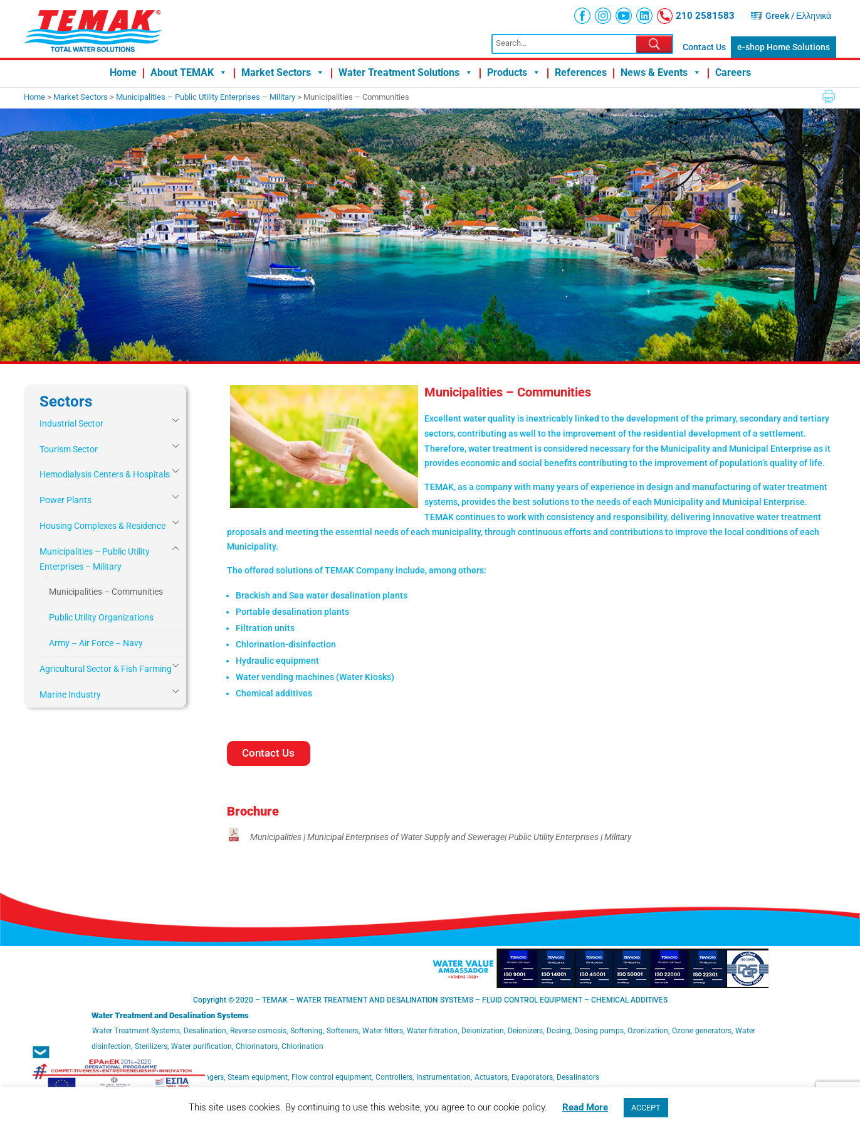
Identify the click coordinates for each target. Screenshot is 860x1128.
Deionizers (525, 1030)
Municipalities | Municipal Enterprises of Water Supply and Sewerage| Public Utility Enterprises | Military (440, 837)
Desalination (205, 1030)
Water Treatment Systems (136, 1030)
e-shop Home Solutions (783, 47)
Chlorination (302, 1046)
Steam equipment (258, 1077)
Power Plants (65, 500)
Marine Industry (70, 694)
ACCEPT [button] (646, 1107)
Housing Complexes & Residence (102, 526)
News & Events (661, 73)
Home (123, 73)
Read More (585, 1107)
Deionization (482, 1030)
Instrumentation (443, 1077)
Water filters (382, 1030)
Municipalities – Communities (106, 592)
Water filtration (432, 1030)
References (581, 73)
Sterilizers (151, 1046)
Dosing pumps (599, 1030)
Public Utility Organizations (101, 617)
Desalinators (578, 1077)
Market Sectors (283, 73)
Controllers (393, 1077)
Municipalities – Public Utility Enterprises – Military (94, 559)
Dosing (558, 1030)
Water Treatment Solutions (405, 73)
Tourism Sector (68, 449)
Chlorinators (257, 1046)
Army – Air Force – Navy (96, 643)
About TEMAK (189, 73)
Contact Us (704, 47)
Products (514, 73)
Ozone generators (702, 1030)
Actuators (491, 1077)
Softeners (343, 1030)
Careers (733, 73)
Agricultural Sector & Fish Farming (105, 669)
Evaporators (532, 1077)
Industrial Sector (71, 423)
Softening (306, 1030)
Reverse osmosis (258, 1030)
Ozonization (647, 1030)
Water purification (201, 1046)
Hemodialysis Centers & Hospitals (104, 474)
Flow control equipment (331, 1077)
